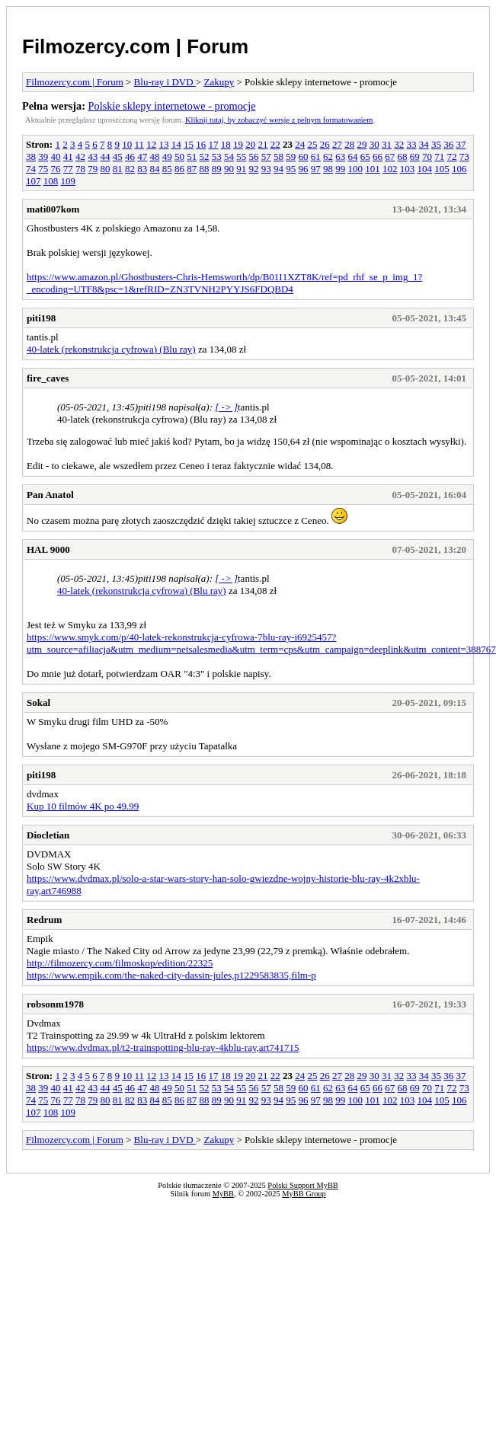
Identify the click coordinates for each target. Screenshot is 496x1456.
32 (399, 144)
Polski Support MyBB (302, 1185)
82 (130, 168)
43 (93, 156)
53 (217, 156)
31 (387, 144)
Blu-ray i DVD (165, 82)
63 (340, 156)
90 (229, 168)
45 (118, 156)
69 (415, 156)
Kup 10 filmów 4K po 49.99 (83, 806)
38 (31, 156)
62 (328, 156)
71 (439, 156)
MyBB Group (303, 1193)
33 (411, 144)
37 (461, 144)
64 (353, 156)
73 (464, 156)
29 (361, 144)
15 (189, 144)
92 (254, 168)
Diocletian (48, 835)
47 (142, 156)
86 (179, 168)
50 (179, 156)
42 (80, 156)
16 (201, 144)
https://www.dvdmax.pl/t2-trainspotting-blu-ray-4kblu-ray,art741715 (163, 1047)
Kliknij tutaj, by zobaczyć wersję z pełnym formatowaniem (279, 120)
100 (355, 168)
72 (452, 156)
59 (291, 156)
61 (316, 156)
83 (142, 168)
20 (250, 144)
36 (448, 144)
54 (229, 156)
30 (374, 144)
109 (68, 181)
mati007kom (53, 209)
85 (167, 168)
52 (205, 156)
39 (43, 156)
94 (278, 168)
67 (390, 156)
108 (51, 181)
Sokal (38, 702)
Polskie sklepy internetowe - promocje (172, 106)
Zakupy (218, 82)
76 (56, 168)
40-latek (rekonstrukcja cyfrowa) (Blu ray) (111, 349)
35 (436, 144)
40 (56, 156)
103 (407, 168)
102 (390, 168)
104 (425, 168)
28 (349, 144)
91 (241, 168)
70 (427, 156)
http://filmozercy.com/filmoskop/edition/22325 (120, 963)
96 (304, 168)
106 (459, 168)
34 (424, 144)
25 (312, 144)
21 (262, 144)
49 (167, 156)
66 (377, 156)
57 (266, 156)
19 (238, 144)
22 (275, 144)
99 (340, 168)
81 (118, 168)
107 (33, 181)
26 (325, 144)
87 (192, 168)
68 (403, 156)
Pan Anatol (50, 494)
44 (105, 156)
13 (163, 144)
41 (68, 156)
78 (80, 168)
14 (176, 144)
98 (328, 168)
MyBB (223, 1193)
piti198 (41, 318)
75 (43, 168)
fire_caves (48, 378)
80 (105, 168)
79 (93, 168)
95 (291, 168)
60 (304, 156)
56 (254, 156)
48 (155, 156)
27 (337, 144)
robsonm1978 (55, 1004)
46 (130, 156)
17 (213, 144)
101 (372, 168)
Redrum (44, 919)
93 (266, 168)
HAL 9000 (48, 549)
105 (442, 168)
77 (68, 168)
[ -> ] (226, 407)
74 (31, 168)
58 (278, 156)
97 (316, 168)
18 (226, 144)
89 (217, 168)
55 (241, 156)
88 (205, 168)
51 (192, 156)
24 (300, 144)
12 (151, 144)
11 (139, 144)
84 (155, 168)
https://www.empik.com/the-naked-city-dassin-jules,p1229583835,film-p (171, 975)
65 (365, 156)
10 (127, 144)
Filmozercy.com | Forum (135, 46)
